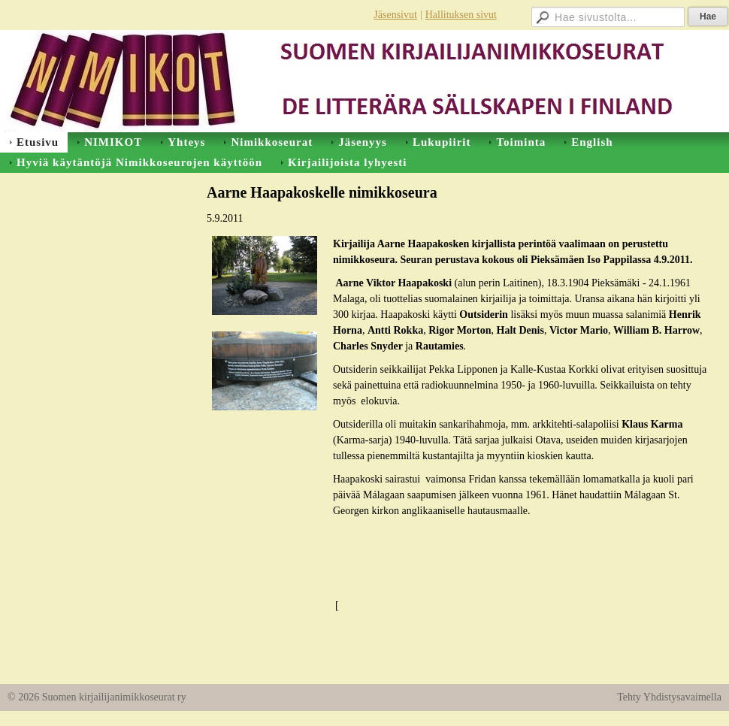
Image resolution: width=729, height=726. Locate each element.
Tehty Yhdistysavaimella (669, 697)
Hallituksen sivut (461, 14)
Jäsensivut (395, 14)
